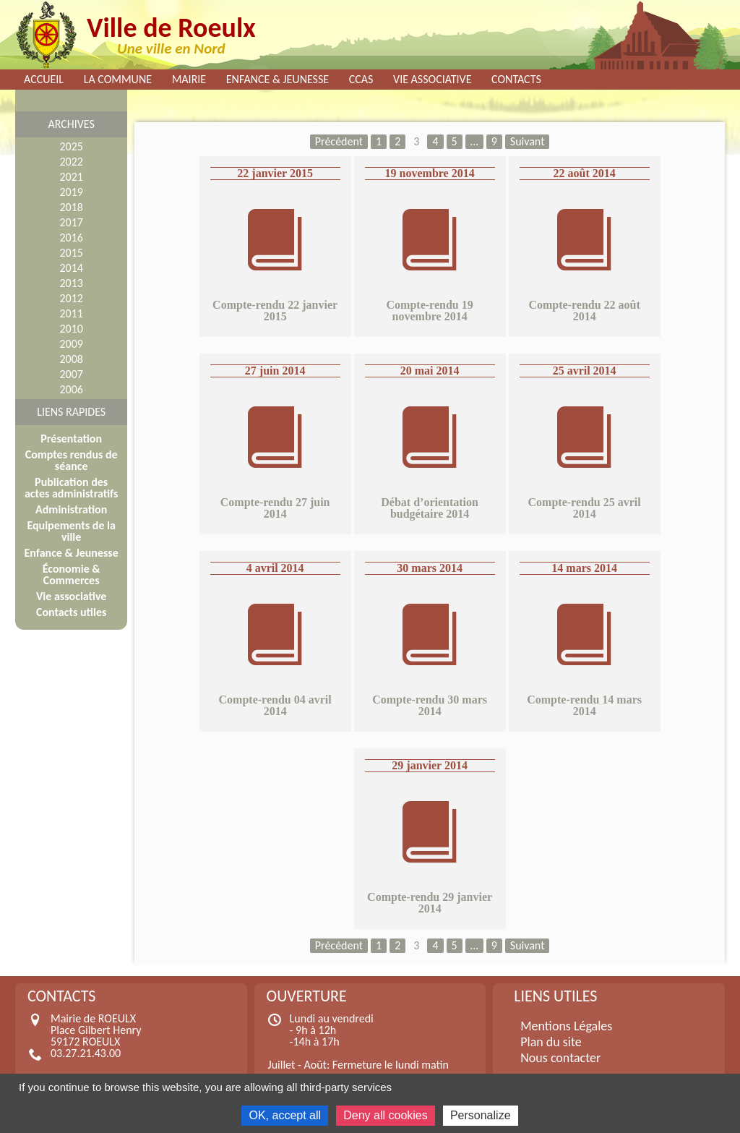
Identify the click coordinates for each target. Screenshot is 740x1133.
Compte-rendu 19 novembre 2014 (430, 310)
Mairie (189, 79)
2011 (70, 313)
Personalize (480, 1115)
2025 (70, 146)
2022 (70, 161)
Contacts (516, 79)
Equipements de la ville (71, 531)
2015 (70, 253)
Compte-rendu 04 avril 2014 (275, 705)
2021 (70, 177)
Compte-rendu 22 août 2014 (584, 310)
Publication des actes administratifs (71, 487)
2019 (70, 192)
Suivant (527, 141)
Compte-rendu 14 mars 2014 (584, 705)
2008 (70, 359)
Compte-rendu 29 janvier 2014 (429, 903)
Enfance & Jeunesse (277, 79)
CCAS (361, 79)
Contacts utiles (71, 612)
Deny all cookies (385, 1115)
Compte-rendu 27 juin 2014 (275, 508)
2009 (70, 344)
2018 (70, 207)
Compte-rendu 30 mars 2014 (429, 705)
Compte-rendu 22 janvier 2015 (274, 310)
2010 (70, 328)
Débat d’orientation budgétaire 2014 (429, 508)
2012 (70, 298)
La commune (118, 79)
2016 (70, 237)
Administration (71, 509)
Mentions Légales (566, 1026)
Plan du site (551, 1042)
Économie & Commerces (71, 574)
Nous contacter (560, 1058)
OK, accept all (285, 1115)
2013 (70, 283)
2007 (70, 374)
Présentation (71, 438)
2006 (70, 389)
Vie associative (432, 79)
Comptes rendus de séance (71, 460)
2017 (70, 222)
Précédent (339, 141)
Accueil (44, 79)
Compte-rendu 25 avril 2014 (584, 508)
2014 (70, 268)
